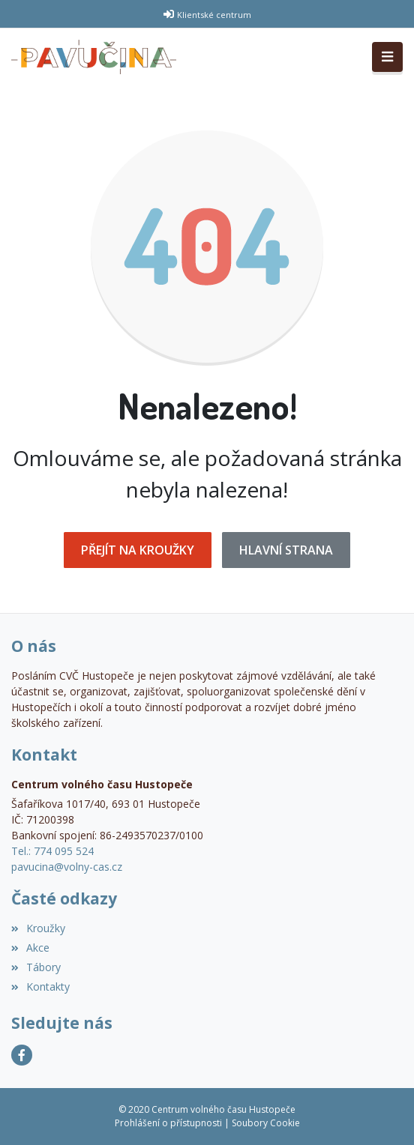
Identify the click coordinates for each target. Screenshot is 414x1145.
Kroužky (38, 928)
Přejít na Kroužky (137, 550)
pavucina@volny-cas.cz (66, 866)
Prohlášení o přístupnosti (168, 1123)
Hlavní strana (286, 550)
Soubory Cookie (266, 1123)
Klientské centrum (214, 14)
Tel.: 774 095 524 (52, 851)
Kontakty (40, 986)
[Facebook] (21, 1055)
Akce (30, 947)
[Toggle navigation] (387, 57)
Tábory (36, 967)
